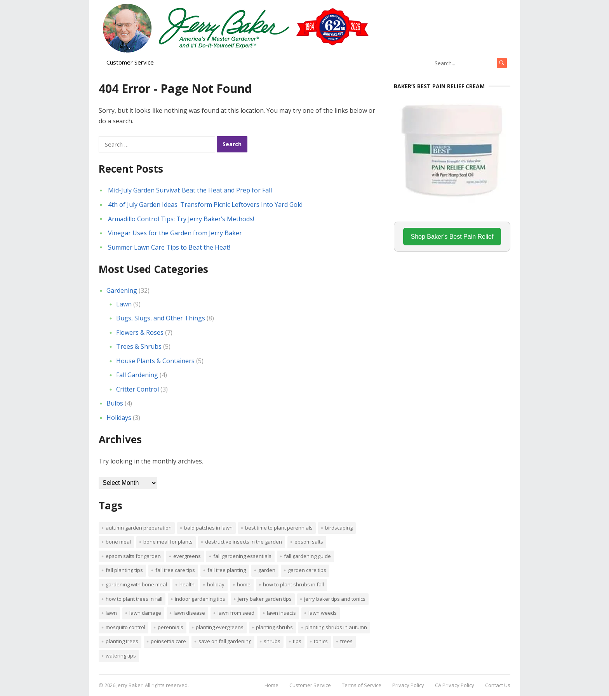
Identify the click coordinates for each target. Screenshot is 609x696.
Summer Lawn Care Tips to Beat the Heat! (169, 247)
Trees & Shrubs (139, 346)
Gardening (121, 290)
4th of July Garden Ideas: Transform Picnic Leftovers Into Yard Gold (205, 204)
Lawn (124, 304)
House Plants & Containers (155, 361)
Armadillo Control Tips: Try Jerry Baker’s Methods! (181, 219)
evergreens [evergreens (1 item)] (187, 556)
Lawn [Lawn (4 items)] (111, 612)
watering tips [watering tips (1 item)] (121, 655)
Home (271, 685)
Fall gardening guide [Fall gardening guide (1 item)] (307, 556)
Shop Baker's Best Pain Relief (452, 236)
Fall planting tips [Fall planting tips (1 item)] (124, 570)
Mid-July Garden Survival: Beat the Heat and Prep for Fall (190, 190)
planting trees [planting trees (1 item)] (122, 641)
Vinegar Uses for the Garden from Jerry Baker (175, 233)
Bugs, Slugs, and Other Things (160, 318)
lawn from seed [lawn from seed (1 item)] (236, 612)
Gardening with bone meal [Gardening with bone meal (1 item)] (136, 584)
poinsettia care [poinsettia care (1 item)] (168, 641)
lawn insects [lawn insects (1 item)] (281, 612)
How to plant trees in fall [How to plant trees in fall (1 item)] (134, 598)
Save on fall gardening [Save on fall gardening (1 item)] (224, 641)
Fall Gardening (137, 375)
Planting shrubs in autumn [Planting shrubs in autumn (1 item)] (336, 627)
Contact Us (497, 685)
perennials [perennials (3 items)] (170, 627)
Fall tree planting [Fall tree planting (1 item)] (226, 570)
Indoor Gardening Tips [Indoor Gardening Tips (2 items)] (200, 598)
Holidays (118, 417)
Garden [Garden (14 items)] (266, 570)
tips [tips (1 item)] (297, 641)
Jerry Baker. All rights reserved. (153, 685)
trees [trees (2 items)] (346, 641)
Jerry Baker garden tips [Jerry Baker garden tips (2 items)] (265, 598)
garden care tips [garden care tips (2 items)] (307, 570)
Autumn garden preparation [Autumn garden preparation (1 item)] (139, 527)
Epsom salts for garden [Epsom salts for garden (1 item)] (133, 556)
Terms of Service (361, 685)
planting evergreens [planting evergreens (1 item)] (220, 627)
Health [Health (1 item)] (187, 584)
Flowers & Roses (140, 332)
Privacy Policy (408, 685)
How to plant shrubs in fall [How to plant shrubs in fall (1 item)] (293, 584)
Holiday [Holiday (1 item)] (215, 584)
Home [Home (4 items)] (244, 584)
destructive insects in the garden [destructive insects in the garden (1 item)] (243, 541)
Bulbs (114, 403)
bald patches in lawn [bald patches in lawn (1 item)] (208, 527)
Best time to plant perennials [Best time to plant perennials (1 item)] (279, 527)
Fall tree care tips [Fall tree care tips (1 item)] (175, 570)
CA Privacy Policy (454, 685)
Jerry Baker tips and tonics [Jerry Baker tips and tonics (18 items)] (334, 598)
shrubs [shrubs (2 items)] (272, 641)
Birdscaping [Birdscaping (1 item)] (339, 527)
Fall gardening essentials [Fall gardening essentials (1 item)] (242, 556)
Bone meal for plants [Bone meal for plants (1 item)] (168, 541)
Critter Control (137, 389)
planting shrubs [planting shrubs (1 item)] (274, 627)
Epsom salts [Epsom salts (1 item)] (308, 541)
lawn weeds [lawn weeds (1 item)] (322, 612)
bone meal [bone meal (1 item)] (118, 541)
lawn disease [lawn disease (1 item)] (189, 612)
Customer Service (130, 62)
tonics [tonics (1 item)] (321, 641)
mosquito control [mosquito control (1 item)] (125, 627)
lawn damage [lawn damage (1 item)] (145, 612)
